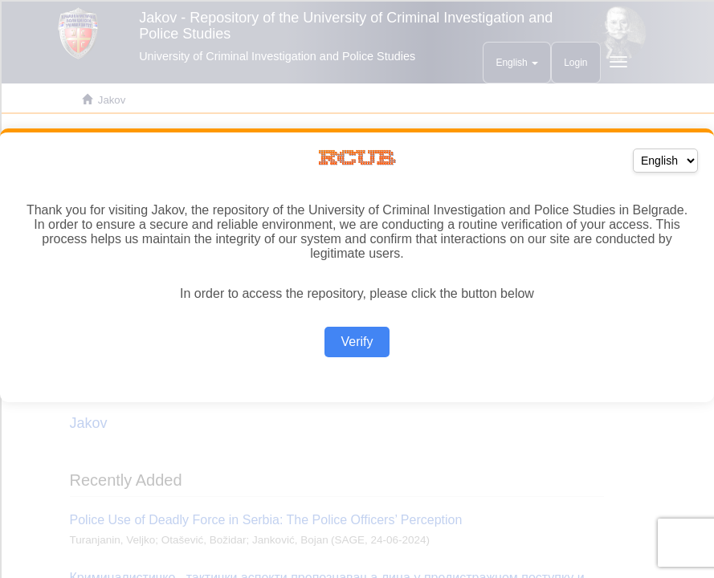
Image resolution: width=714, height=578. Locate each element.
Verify (357, 341)
